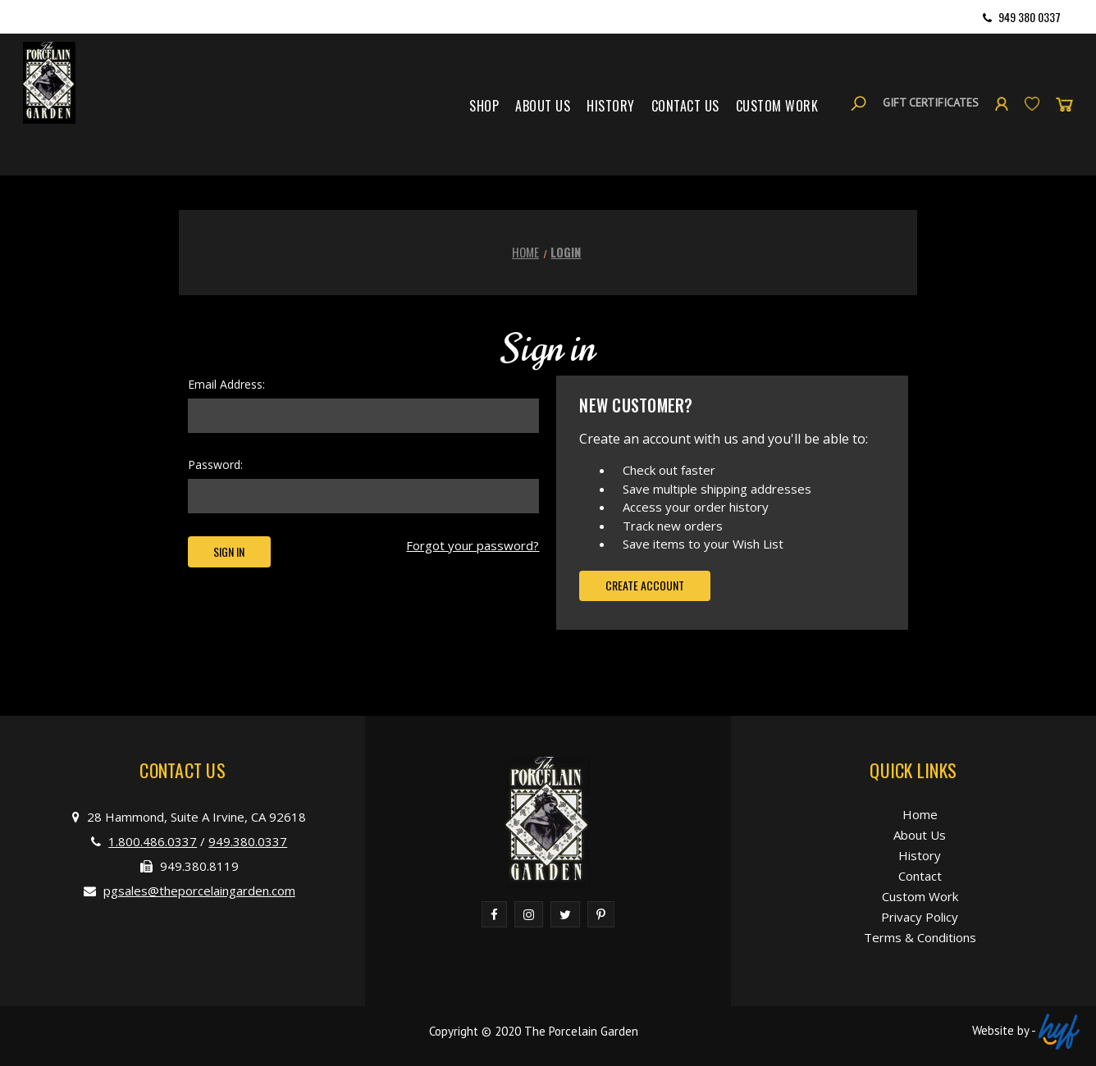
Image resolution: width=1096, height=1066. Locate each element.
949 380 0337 (1029, 16)
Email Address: (226, 384)
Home (920, 814)
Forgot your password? (472, 545)
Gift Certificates (931, 102)
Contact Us (685, 106)
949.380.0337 (247, 841)
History (611, 106)
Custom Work (777, 106)
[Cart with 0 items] (1064, 103)
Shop (484, 106)
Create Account (644, 585)
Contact (920, 876)
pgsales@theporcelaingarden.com (199, 890)
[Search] (858, 103)
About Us (542, 106)
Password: (215, 464)
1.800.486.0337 (152, 841)
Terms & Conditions (920, 937)
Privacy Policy (919, 917)
